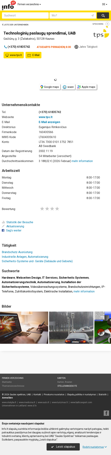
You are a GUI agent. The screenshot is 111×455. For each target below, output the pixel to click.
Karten (61, 378)
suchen (103, 15)
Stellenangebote (67, 386)
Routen (68, 382)
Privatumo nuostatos (54, 394)
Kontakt (37, 394)
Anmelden (7, 398)
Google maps (50, 87)
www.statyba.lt (9, 402)
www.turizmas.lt (60, 402)
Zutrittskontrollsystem (29, 291)
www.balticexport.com (81, 402)
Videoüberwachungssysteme (48, 286)
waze (68, 87)
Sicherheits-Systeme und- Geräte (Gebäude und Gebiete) (37, 261)
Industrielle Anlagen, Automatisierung (25, 256)
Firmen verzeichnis (29, 4)
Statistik (103, 394)
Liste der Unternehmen (15, 25)
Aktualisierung (13, 226)
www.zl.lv (32, 405)
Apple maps (86, 87)
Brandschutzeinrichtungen (84, 286)
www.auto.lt (43, 402)
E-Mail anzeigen (49, 122)
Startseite (7, 382)
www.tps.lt (14, 55)
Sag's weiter (11, 230)
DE (105, 4)
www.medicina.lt (27, 402)
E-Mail (33, 55)
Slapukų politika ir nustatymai (81, 394)
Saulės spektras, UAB (20, 394)
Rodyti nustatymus (95, 447)
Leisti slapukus (63, 446)
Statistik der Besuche (17, 222)
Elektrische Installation (58, 291)
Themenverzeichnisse (13, 386)
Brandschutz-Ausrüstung (17, 252)
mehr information (82, 161)
